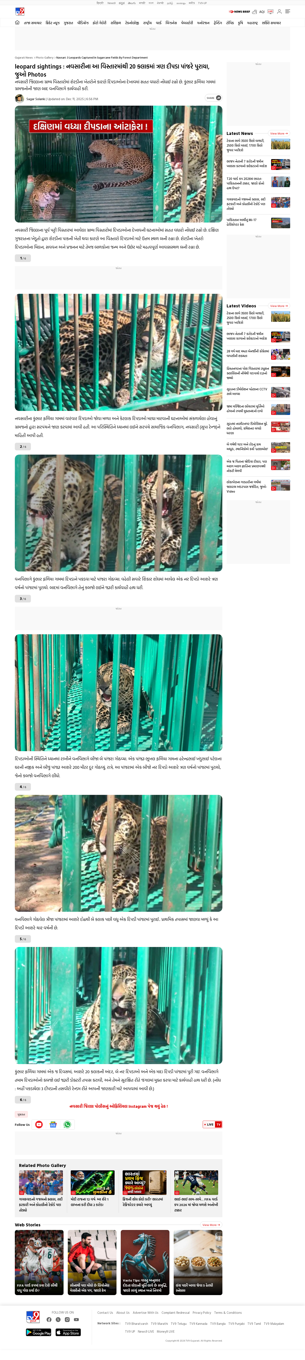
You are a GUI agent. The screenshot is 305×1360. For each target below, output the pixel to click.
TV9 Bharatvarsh (136, 1323)
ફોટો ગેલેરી (99, 22)
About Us (123, 1312)
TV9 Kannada (198, 1323)
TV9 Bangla (218, 1323)
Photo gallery (44, 57)
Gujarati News (24, 57)
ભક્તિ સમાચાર (271, 22)
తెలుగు (132, 3)
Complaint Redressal (176, 1312)
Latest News (240, 133)
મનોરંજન (203, 22)
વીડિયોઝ (83, 22)
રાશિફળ (116, 22)
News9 (111, 3)
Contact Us (105, 1312)
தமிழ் (170, 3)
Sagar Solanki (35, 98)
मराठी (142, 3)
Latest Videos (241, 305)
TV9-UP (202, 3)
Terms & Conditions (228, 1312)
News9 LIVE (146, 1331)
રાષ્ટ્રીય (147, 22)
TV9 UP (130, 1331)
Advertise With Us (145, 1312)
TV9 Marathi (159, 1323)
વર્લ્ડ (158, 22)
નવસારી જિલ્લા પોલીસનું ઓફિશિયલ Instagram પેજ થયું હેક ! (118, 1106)
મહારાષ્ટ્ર (252, 22)
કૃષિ (240, 22)
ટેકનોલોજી (132, 22)
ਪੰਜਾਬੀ (160, 3)
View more (211, 1225)
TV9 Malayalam (274, 1323)
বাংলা (151, 3)
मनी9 (192, 3)
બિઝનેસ (171, 22)
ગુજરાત (68, 22)
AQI (262, 11)
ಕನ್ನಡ (122, 3)
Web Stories (27, 1224)
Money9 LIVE (166, 1331)
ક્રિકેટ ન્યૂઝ (53, 22)
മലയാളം (181, 3)
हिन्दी (100, 3)
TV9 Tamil (254, 1323)
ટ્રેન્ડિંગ (218, 22)
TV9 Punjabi (236, 1323)
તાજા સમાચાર (33, 22)
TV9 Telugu (179, 1323)
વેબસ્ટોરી (187, 22)
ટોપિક (230, 22)
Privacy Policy (202, 1312)
